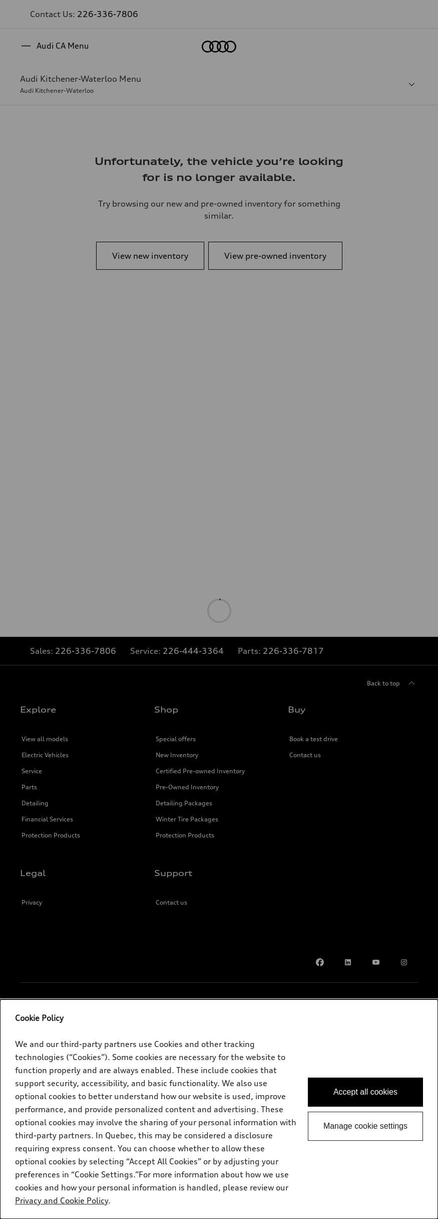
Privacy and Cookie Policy (61, 1200)
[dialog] (219, 1109)
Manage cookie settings (365, 1126)
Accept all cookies (365, 1092)
